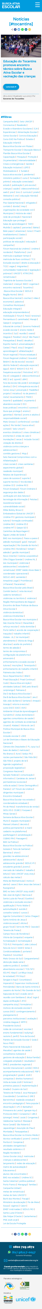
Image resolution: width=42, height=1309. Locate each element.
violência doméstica (12, 612)
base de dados (10, 750)
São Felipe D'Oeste (12, 1216)
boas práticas (9, 407)
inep (23, 206)
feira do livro (9, 948)
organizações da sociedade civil (18, 210)
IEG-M (6, 973)
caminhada (23, 319)
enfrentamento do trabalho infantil (20, 669)
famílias (32, 1184)
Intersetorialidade (26, 160)
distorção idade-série (13, 962)
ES (24, 404)
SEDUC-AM (8, 577)
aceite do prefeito (22, 644)
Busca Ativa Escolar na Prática (17, 845)
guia (24, 542)
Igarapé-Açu (30, 1110)
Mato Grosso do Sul (12, 958)
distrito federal (10, 365)
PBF (37, 1071)
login (35, 997)
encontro (22, 407)
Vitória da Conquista (12, 937)
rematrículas (9, 277)
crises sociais (9, 464)
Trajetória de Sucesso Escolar (17, 280)
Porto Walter (22, 905)
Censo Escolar (10, 136)
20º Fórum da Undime (22, 789)
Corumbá (17, 955)
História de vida (22, 213)
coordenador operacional (15, 573)
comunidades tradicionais (15, 270)
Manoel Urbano (10, 824)
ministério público (11, 178)
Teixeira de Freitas (12, 1093)
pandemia (28, 174)
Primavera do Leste (12, 1110)
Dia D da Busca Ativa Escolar (16, 694)
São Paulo (33, 337)
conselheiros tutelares (14, 1054)
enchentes (8, 436)
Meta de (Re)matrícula (13, 881)
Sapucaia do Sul (10, 994)
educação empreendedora (16, 312)
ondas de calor (23, 436)
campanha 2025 (10, 1004)
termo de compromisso (14, 651)
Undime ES (21, 524)
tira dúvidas (25, 482)
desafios (28, 340)
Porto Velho (8, 630)
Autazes (7, 849)
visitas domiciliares (24, 715)
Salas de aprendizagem (14, 224)
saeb (5, 192)
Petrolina (27, 372)
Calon (23, 1206)
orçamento (29, 400)
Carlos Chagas (31, 916)
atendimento (9, 641)
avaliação (31, 1018)
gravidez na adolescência (15, 856)
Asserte (7, 400)
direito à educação (30, 263)
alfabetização (25, 351)
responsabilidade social (14, 418)
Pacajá (25, 1199)
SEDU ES (7, 810)
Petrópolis (17, 944)
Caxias (6, 347)
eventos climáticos (12, 432)
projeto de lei (20, 761)
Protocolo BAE (10, 1114)
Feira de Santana (21, 849)
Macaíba (7, 1050)
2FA (23, 1001)
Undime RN (8, 549)
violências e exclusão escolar (17, 902)
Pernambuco (9, 319)
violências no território (14, 598)
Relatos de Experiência (14, 475)
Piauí (13, 347)
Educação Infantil (11, 143)
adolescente (9, 860)
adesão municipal (11, 542)
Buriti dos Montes (11, 1199)
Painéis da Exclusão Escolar (16, 1040)
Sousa (6, 1206)
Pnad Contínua (27, 679)
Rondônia (20, 549)
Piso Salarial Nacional (13, 203)
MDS (35, 1068)
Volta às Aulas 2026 (12, 1082)
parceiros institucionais (14, 1018)
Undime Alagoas (11, 1022)
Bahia (35, 227)
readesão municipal (12, 471)
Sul (15, 333)
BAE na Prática (10, 842)
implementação (29, 1086)
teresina (35, 316)
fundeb (24, 171)
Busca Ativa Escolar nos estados (18, 799)
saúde (16, 189)
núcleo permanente (12, 757)
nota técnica (25, 591)
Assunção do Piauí (25, 1128)
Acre (18, 754)
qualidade (17, 400)
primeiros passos (11, 1086)
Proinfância (25, 581)
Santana (26, 701)
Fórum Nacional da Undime (16, 249)
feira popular (32, 1103)
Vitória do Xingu (25, 641)
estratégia (33, 383)
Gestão (29, 164)
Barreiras (7, 852)
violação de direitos (12, 443)
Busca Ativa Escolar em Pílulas (17, 146)
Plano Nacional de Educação (16, 1047)
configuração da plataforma (16, 655)
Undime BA (8, 524)
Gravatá (32, 358)
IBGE (26, 676)
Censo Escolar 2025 (12, 1156)
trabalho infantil (21, 633)
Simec (28, 948)
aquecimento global (12, 467)
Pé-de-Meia (33, 1202)
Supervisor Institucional (26, 983)
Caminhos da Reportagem (15, 531)
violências (24, 563)
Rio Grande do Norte (27, 545)
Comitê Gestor (10, 591)
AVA (23, 708)
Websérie (7, 196)
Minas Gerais (9, 814)
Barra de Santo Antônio (27, 987)
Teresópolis (29, 665)
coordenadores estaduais (15, 803)
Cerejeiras (18, 1142)
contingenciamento (25, 1011)
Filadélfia (33, 390)
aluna (19, 860)
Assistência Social (11, 503)
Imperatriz (8, 983)
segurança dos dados (13, 492)
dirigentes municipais (13, 792)
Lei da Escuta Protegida (14, 1223)
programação (9, 1075)
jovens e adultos (31, 415)
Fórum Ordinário (28, 489)
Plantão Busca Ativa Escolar (16, 153)
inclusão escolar (11, 736)
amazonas (20, 231)
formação (34, 178)
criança (17, 284)
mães (36, 298)
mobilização (9, 316)
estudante (23, 566)
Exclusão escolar (11, 263)
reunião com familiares (14, 997)
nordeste (7, 252)
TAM (30, 224)
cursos (24, 912)
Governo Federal (31, 326)
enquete (28, 937)
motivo (29, 881)
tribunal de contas (11, 326)
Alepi (13, 973)
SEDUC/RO (28, 1209)
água (5, 369)
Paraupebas (9, 340)
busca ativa (27, 425)
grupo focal (8, 927)
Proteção (32, 157)
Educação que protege (14, 220)
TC (32, 259)
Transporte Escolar (12, 150)
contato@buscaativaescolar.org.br (21, 1260)
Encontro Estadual (12, 796)
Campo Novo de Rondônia (15, 934)
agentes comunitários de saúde (18, 718)
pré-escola (30, 185)
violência (31, 598)
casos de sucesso (11, 478)
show (16, 852)
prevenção (21, 390)
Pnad (36, 231)
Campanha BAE (10, 121)
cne (16, 196)
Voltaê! (30, 549)
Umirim (34, 1138)
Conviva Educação (27, 136)
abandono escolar (11, 404)
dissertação (8, 1107)
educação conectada (22, 181)
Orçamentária (9, 160)
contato (7, 206)
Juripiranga (8, 690)
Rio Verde (15, 425)
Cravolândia (8, 1096)
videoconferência (30, 376)
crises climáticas (31, 432)
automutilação (10, 909)
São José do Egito (11, 895)
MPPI (23, 1022)
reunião (22, 333)
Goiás (34, 1040)
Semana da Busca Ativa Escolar (18, 817)
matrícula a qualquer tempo (16, 256)
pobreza (7, 273)
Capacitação (9, 157)
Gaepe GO (21, 528)
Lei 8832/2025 (25, 973)
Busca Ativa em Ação (20, 683)
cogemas (33, 284)
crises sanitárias (25, 464)
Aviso (29, 231)
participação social (12, 238)
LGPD (26, 167)
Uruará (6, 725)
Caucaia (34, 927)
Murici (6, 821)
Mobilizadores (10, 171)
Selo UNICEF (26, 121)
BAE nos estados (11, 1177)
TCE (5, 266)
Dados (22, 234)
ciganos (14, 1206)
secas (19, 439)
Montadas (8, 1131)
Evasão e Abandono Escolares (17, 128)
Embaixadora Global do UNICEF (18, 513)
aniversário (8, 658)
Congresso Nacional (12, 771)
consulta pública (11, 199)
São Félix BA (30, 757)
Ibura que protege (12, 411)
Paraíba (16, 337)
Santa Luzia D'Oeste (12, 1213)
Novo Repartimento (12, 676)
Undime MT (8, 528)
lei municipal (22, 637)
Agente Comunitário (12, 916)
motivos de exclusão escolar (16, 1008)
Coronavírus (9, 125)
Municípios (8, 213)
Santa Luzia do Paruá (13, 898)
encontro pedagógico (13, 1103)
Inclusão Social (31, 439)
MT (35, 372)
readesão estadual (24, 1100)
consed (6, 429)
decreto (24, 824)
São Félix (7, 761)
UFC (18, 1107)
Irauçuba (7, 633)
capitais (16, 227)
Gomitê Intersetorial (12, 1068)
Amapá (35, 701)
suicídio (22, 909)
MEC (5, 379)
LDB (23, 736)
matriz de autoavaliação (14, 1167)
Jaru (34, 697)
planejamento (9, 1015)
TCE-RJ (6, 944)
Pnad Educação (10, 679)
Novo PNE (8, 1043)
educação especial (28, 365)
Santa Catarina (10, 1181)
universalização (26, 344)
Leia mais (11, 87)
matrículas (29, 1156)
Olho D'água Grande (12, 559)
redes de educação (26, 1163)
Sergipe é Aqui (10, 980)
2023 (24, 337)
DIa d (5, 376)
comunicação (26, 775)
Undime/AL (30, 559)
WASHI (20, 369)
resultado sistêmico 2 (13, 1149)
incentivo (7, 333)
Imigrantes (22, 266)
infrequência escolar (28, 386)
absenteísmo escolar (13, 969)
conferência (23, 422)
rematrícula (8, 570)
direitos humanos (24, 1078)
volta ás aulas (9, 785)
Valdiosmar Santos (12, 1121)
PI (31, 369)
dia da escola (17, 362)
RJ (27, 369)
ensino (26, 411)
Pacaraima (19, 584)
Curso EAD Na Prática (13, 139)
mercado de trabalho (13, 870)
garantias (7, 415)
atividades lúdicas (11, 686)
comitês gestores (11, 453)
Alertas (17, 415)
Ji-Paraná (7, 584)
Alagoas (7, 337)
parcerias (26, 227)
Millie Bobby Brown (12, 510)
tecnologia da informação (15, 499)
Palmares (20, 690)
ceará (31, 333)
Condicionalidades (12, 951)
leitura (6, 874)
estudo (6, 185)
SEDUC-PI (29, 863)
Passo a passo (31, 538)
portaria (26, 951)
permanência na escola (14, 782)
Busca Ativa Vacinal (12, 298)
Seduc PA (26, 754)
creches (27, 298)
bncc (18, 192)
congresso (17, 323)
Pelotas (33, 499)
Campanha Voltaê (11, 1188)
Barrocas (26, 895)
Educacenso (9, 1170)
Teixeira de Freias (11, 930)
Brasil (19, 340)
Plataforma (19, 252)
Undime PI (8, 517)
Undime (35, 249)
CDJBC (17, 810)
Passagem (21, 838)
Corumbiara (24, 980)
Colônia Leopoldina (27, 556)
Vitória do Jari (26, 725)
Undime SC (26, 1177)
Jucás (22, 1117)
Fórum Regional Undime (14, 358)
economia (8, 302)
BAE (25, 284)
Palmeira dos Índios (12, 672)
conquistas (8, 1078)
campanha (8, 245)
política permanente (13, 828)
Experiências (9, 132)
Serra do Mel (22, 927)
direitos (6, 386)
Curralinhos (22, 1096)
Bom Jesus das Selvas (28, 884)
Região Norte (9, 294)
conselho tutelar (11, 912)
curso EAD (8, 708)
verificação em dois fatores (16, 496)
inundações (8, 439)
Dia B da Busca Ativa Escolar (16, 697)
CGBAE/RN (8, 838)
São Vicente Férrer (12, 623)
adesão (6, 552)
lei (11, 379)
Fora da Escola (27, 1036)
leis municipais (10, 563)
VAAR (20, 948)
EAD (17, 708)
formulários (25, 1004)
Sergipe (28, 347)
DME (5, 1064)
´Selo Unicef (18, 429)
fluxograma (8, 888)
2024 (20, 347)
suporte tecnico (10, 482)
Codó (5, 683)
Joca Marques (29, 1093)
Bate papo (8, 231)
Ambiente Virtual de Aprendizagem (20, 711)
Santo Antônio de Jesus (14, 920)
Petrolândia (8, 987)
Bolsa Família (33, 1057)
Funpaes (26, 810)
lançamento (9, 1163)
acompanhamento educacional (18, 1071)
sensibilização (24, 835)
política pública (26, 1181)
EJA (36, 128)
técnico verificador (12, 1138)
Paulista (7, 955)
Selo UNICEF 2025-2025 (22, 874)
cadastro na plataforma (14, 831)
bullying (28, 1033)
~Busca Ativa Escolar (13, 291)
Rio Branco (8, 754)
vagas (12, 266)
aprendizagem (10, 351)
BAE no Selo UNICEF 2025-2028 (18, 891)
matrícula (23, 750)
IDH (14, 386)
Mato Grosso (9, 422)
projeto (6, 393)
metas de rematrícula (13, 1191)
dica (29, 997)
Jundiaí (24, 965)
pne (12, 192)
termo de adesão (11, 648)
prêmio (6, 181)
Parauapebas (21, 1131)
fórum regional (10, 354)
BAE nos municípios (12, 538)
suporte (26, 478)
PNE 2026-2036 (10, 1220)
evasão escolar (10, 330)
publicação (17, 185)
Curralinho (8, 715)
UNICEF (17, 273)
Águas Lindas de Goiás (14, 535)
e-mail (28, 828)
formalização (9, 941)
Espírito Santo (10, 344)
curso (25, 178)
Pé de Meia (8, 807)
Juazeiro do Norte (11, 990)
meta (5, 397)
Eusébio (29, 898)
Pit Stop (20, 976)
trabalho (30, 870)
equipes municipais (20, 821)
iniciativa (16, 393)
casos (13, 884)
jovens (26, 867)
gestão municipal (20, 552)
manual (31, 542)
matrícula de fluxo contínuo (16, 259)
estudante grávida (11, 867)
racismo (7, 1036)
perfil (15, 1036)
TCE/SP (29, 969)
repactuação (9, 545)
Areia (15, 1117)
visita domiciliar (27, 626)
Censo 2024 (8, 390)
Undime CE (8, 485)
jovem (26, 1138)
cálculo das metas (11, 877)
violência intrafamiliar (13, 616)
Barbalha (27, 1107)
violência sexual (10, 923)
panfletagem (9, 835)
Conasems (24, 1114)
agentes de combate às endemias (19, 722)
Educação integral (11, 309)
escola (29, 362)
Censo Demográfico (27, 785)
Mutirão (6, 227)
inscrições (17, 665)
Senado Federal (10, 775)
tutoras (6, 665)
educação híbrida (28, 196)
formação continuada (22, 520)
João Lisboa (30, 944)
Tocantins (27, 287)
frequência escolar (12, 372)
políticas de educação (13, 241)
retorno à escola (20, 704)
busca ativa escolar (12, 174)
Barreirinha (8, 1100)
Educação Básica (32, 150)
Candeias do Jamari (25, 778)
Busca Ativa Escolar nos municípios (20, 619)
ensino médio (26, 330)
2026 (28, 1075)
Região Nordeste (11, 1153)
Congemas (33, 1117)
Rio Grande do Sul (30, 990)
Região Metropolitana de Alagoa (18, 602)
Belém (6, 362)
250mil (17, 379)
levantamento (17, 397)
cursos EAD (8, 1011)
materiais (7, 284)
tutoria (6, 520)
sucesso (33, 407)
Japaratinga (8, 1128)
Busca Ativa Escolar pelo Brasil (17, 588)
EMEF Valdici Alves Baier (27, 570)
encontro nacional (12, 287)
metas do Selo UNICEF (14, 1195)
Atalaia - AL (8, 637)
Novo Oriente (9, 556)
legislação (34, 270)
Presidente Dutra (11, 1025)
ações (6, 425)
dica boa (7, 644)
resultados (29, 1061)
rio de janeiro (29, 393)
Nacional (26, 217)
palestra (19, 302)
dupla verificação (11, 1001)
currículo (27, 192)
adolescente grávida (13, 863)
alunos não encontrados (14, 1174)
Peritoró (7, 1142)
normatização (24, 941)
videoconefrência (29, 189)
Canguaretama (31, 958)
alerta (6, 884)
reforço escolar (10, 626)
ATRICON (27, 273)
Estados (29, 139)
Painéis (6, 789)
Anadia (6, 1089)
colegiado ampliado (12, 1061)
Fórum (20, 316)
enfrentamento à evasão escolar (18, 662)
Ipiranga (7, 1117)
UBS (33, 1114)
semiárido (20, 577)
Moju (24, 453)
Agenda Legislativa (12, 764)
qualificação (8, 905)
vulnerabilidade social (13, 506)
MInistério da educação (14, 1202)
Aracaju (6, 704)
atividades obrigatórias (14, 1146)
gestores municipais (24, 517)
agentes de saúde (21, 1050)
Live (29, 252)
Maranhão (28, 623)
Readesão (21, 125)
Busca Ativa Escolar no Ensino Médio (20, 1135)
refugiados (31, 203)
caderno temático (11, 595)
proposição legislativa (13, 768)
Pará (27, 316)
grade (21, 1075)
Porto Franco (9, 1184)
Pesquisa (21, 157)
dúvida (16, 206)
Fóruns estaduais (27, 354)
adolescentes (9, 566)
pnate (36, 192)
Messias (27, 1121)
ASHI (12, 369)
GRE (32, 1096)
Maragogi (22, 1184)
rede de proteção (11, 217)
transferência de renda (27, 807)
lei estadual (8, 976)
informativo (8, 778)
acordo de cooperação (27, 630)
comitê (28, 1068)
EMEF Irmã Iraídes (11, 1209)
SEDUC (28, 291)
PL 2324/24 (33, 746)
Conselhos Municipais (13, 305)
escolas (27, 1029)
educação (31, 241)
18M (24, 379)
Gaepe (6, 323)
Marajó (33, 319)
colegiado (15, 376)
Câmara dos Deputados (14, 746)
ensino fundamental (12, 1033)
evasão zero (26, 994)
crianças (7, 189)
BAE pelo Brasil (29, 686)
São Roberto (23, 1124)
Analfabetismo (10, 234)
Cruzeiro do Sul (19, 1089)
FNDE (28, 397)
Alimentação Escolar (27, 132)
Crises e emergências (13, 164)
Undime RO (21, 485)
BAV (20, 294)
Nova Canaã (9, 1124)
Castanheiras (30, 1216)
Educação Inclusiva (12, 167)
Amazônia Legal (10, 581)
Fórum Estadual (10, 489)
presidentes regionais (20, 1064)
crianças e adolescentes (14, 1160)
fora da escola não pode (15, 383)
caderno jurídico (10, 965)
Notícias (27, 1082)
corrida (34, 422)
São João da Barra (11, 701)
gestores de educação (14, 1057)
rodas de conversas (12, 1029)
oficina (23, 923)
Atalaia (15, 725)
